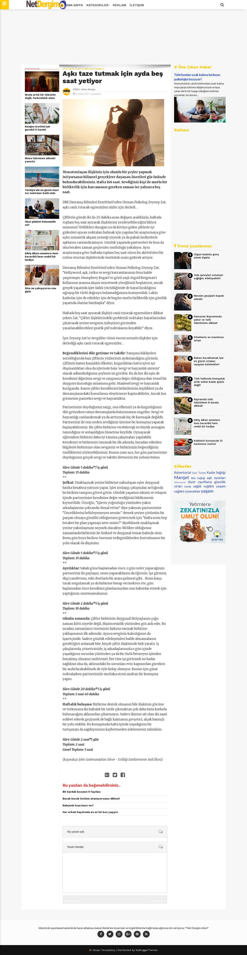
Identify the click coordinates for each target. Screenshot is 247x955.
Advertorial (182, 472)
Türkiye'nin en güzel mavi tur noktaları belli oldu (41, 192)
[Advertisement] (123, 37)
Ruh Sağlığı (198, 478)
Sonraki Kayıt (157, 901)
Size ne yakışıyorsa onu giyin (40, 290)
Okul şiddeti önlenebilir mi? (40, 223)
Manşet (99, 69)
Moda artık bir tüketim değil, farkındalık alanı (40, 96)
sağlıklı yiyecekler (187, 491)
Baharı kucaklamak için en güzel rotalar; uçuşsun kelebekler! (209, 361)
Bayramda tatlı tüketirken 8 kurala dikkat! (206, 402)
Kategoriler (97, 5)
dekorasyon (180, 482)
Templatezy (108, 950)
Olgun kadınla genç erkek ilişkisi (206, 256)
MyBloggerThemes (147, 950)
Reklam (119, 5)
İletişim (137, 5)
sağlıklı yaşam (215, 486)
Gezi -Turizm (199, 472)
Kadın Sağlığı (216, 472)
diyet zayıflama (200, 482)
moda (187, 486)
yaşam (207, 490)
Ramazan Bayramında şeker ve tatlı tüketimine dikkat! (208, 319)
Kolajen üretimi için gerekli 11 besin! (37, 128)
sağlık (197, 486)
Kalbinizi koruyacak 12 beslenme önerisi (208, 442)
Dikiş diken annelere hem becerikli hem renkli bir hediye (41, 256)
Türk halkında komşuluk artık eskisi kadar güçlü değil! (209, 381)
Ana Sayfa (74, 5)
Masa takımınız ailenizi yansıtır (40, 160)
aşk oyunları (85, 69)
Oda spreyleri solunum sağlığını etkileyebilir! (208, 277)
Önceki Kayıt (71, 901)
